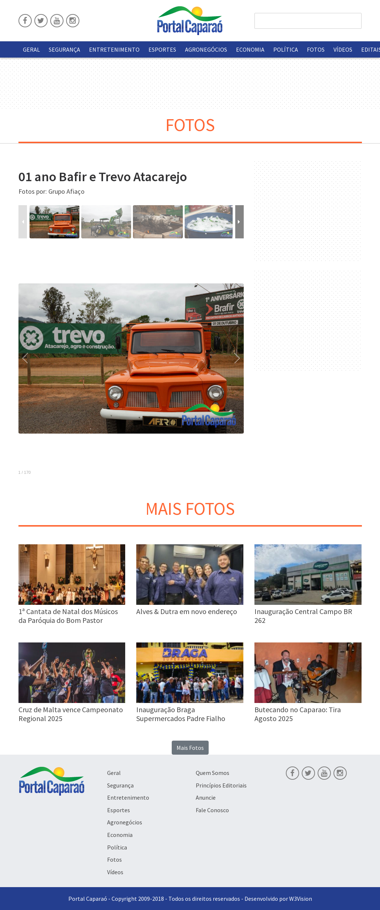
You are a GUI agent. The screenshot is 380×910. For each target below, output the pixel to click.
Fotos (316, 49)
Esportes (162, 49)
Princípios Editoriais (221, 785)
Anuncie (206, 797)
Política (285, 49)
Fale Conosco (212, 810)
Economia (250, 49)
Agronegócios (206, 49)
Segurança (64, 49)
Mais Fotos (190, 747)
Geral (31, 49)
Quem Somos (212, 772)
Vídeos (342, 49)
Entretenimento (114, 49)
